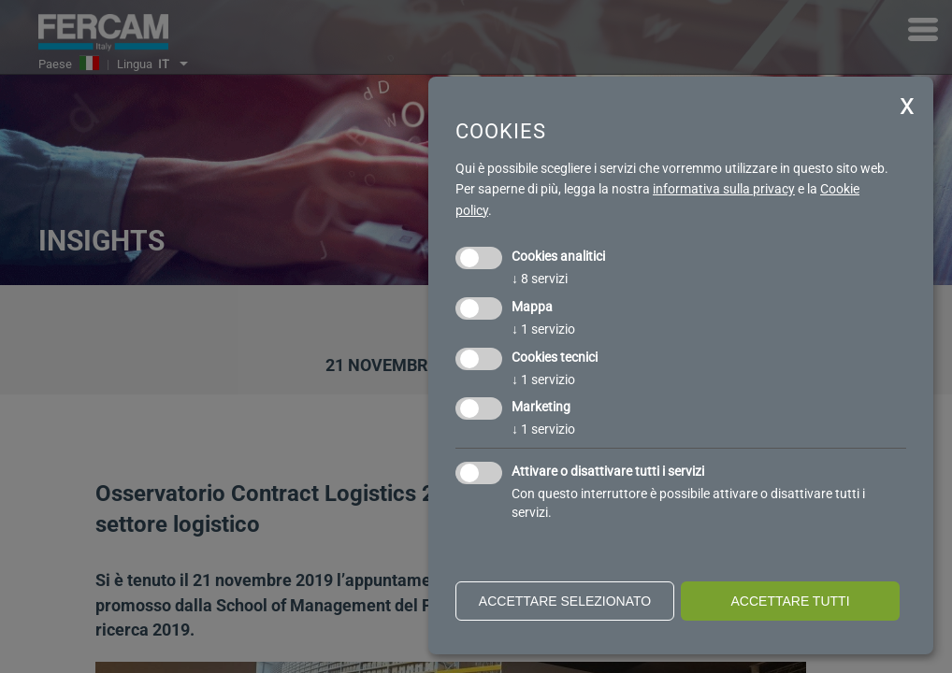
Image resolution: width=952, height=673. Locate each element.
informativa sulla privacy (724, 188)
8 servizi (540, 278)
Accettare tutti (789, 601)
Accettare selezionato (565, 601)
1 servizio (543, 329)
